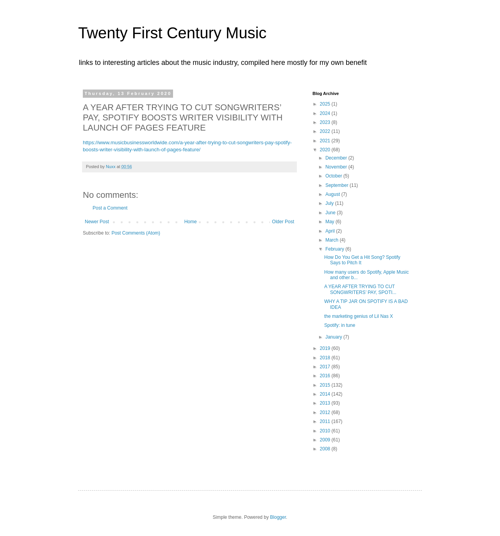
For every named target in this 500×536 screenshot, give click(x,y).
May (330, 221)
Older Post (283, 221)
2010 (326, 431)
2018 (326, 357)
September (337, 185)
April (330, 231)
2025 (326, 104)
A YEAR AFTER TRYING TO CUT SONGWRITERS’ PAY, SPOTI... (360, 289)
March (332, 240)
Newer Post (97, 221)
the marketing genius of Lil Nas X (358, 316)
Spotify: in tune (339, 325)
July (330, 203)
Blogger (278, 517)
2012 (326, 412)
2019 (326, 348)
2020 (326, 149)
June (331, 212)
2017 (326, 366)
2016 (326, 375)
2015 (326, 385)
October (334, 176)
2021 (326, 140)
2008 (326, 449)
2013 (326, 403)
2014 (326, 394)
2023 (326, 122)
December (336, 158)
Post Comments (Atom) (135, 233)
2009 (326, 440)
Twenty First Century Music (172, 32)
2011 (326, 421)
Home (190, 221)
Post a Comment (110, 208)
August (333, 194)
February (335, 249)
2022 (326, 131)
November (336, 167)
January (334, 337)
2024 (326, 113)
